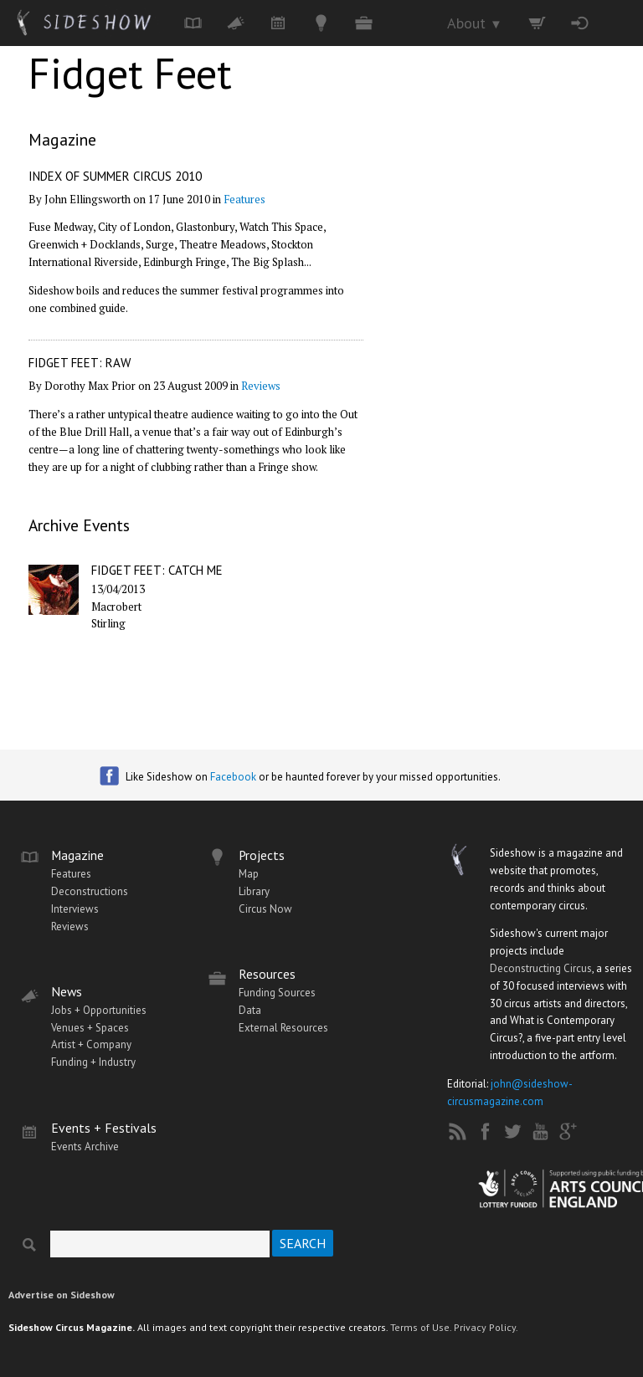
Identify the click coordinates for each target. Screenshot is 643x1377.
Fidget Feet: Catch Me (157, 570)
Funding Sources (277, 992)
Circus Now (265, 909)
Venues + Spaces (90, 1028)
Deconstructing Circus (541, 968)
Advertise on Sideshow (61, 1294)
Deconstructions (89, 891)
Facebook (233, 777)
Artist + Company (91, 1044)
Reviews (260, 385)
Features (244, 199)
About (474, 23)
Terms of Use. (420, 1327)
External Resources (283, 1028)
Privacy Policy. (486, 1327)
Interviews (75, 909)
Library (254, 891)
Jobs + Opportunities (99, 1010)
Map (249, 874)
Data (250, 1010)
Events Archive (85, 1146)
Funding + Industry (93, 1062)
